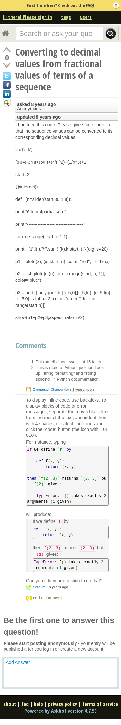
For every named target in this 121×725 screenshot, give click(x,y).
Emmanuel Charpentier (51, 389)
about (9, 704)
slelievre (39, 587)
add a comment (47, 597)
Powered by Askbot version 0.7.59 (60, 710)
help (38, 704)
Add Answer (18, 662)
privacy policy (62, 704)
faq (25, 704)
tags (66, 17)
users (86, 17)
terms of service (100, 704)
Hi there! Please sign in (27, 17)
